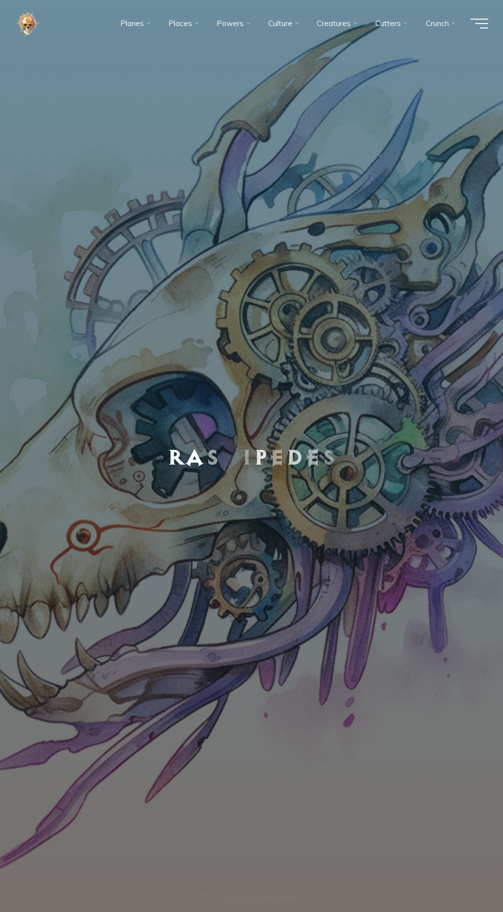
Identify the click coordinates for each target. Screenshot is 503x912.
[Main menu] (479, 23)
